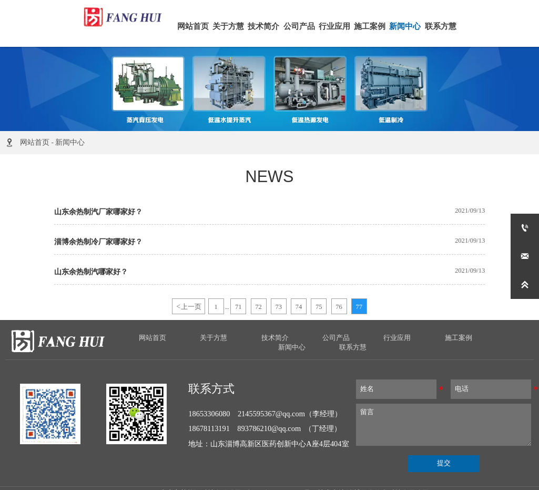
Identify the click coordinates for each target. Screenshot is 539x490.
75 (319, 307)
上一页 (188, 307)
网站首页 (34, 142)
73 (279, 307)
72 (258, 307)
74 (299, 307)
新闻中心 (70, 142)
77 (359, 307)
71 (238, 307)
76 (338, 307)
